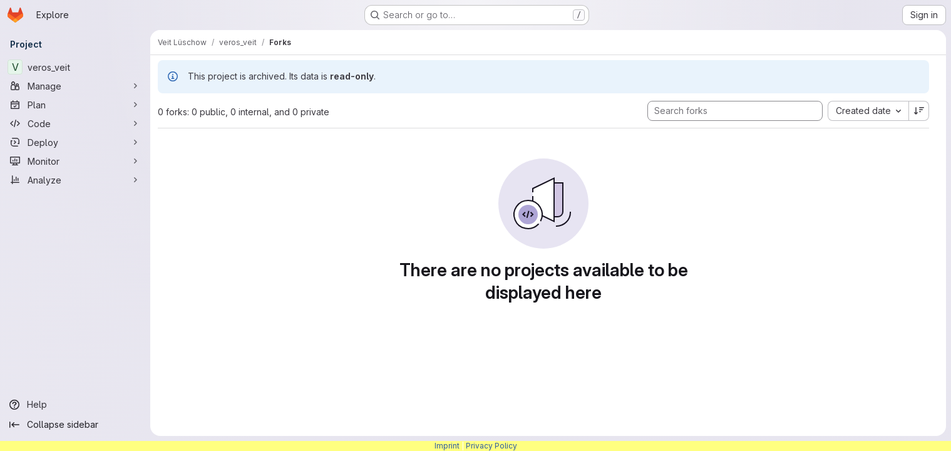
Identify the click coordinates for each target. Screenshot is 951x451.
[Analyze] (75, 180)
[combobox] (868, 111)
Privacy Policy (491, 445)
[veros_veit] (75, 67)
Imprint (447, 445)
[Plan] (75, 104)
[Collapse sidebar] (75, 424)
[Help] (75, 404)
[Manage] (75, 86)
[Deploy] (75, 142)
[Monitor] (75, 161)
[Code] (75, 123)
